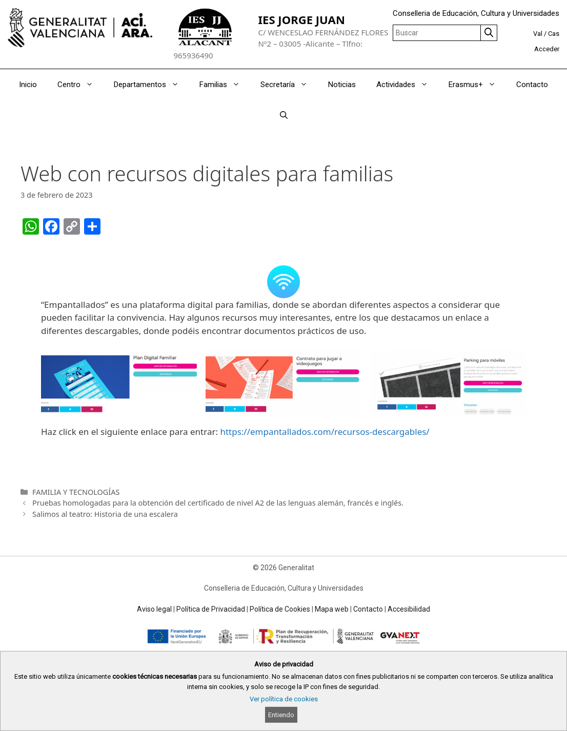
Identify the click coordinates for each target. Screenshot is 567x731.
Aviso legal (154, 609)
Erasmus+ (477, 84)
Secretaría (289, 84)
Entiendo (281, 715)
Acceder (546, 49)
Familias (224, 84)
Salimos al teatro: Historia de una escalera (105, 514)
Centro (80, 84)
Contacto (532, 84)
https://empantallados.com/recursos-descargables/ (324, 431)
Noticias (342, 84)
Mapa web (332, 609)
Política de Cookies (280, 609)
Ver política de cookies (284, 699)
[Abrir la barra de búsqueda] (284, 115)
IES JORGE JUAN (301, 19)
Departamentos (151, 84)
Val (537, 33)
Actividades (407, 84)
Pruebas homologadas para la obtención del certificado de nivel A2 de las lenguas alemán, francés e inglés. (217, 503)
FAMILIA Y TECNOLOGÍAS (75, 492)
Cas (553, 33)
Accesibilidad (409, 609)
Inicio (28, 84)
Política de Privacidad (210, 609)
